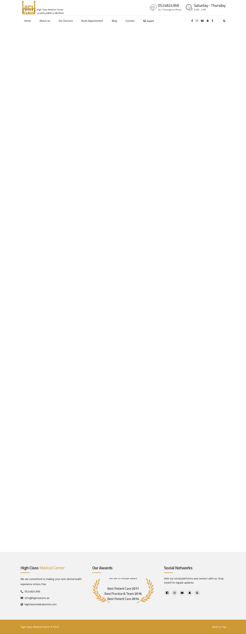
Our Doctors (66, 20)
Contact (130, 20)
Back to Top (219, 626)
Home (27, 20)
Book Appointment (92, 20)
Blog (114, 20)
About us (44, 20)
